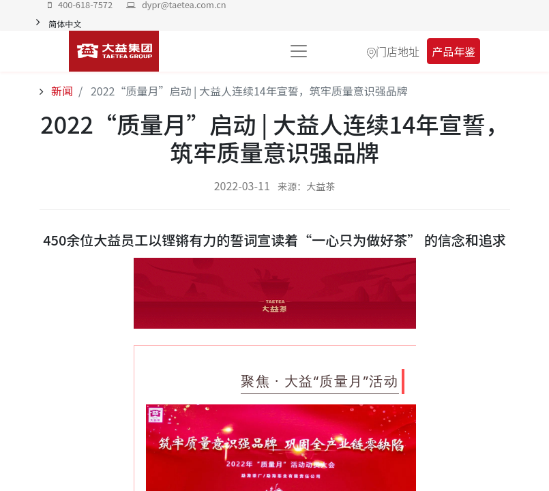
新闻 (61, 91)
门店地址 (397, 51)
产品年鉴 (453, 51)
